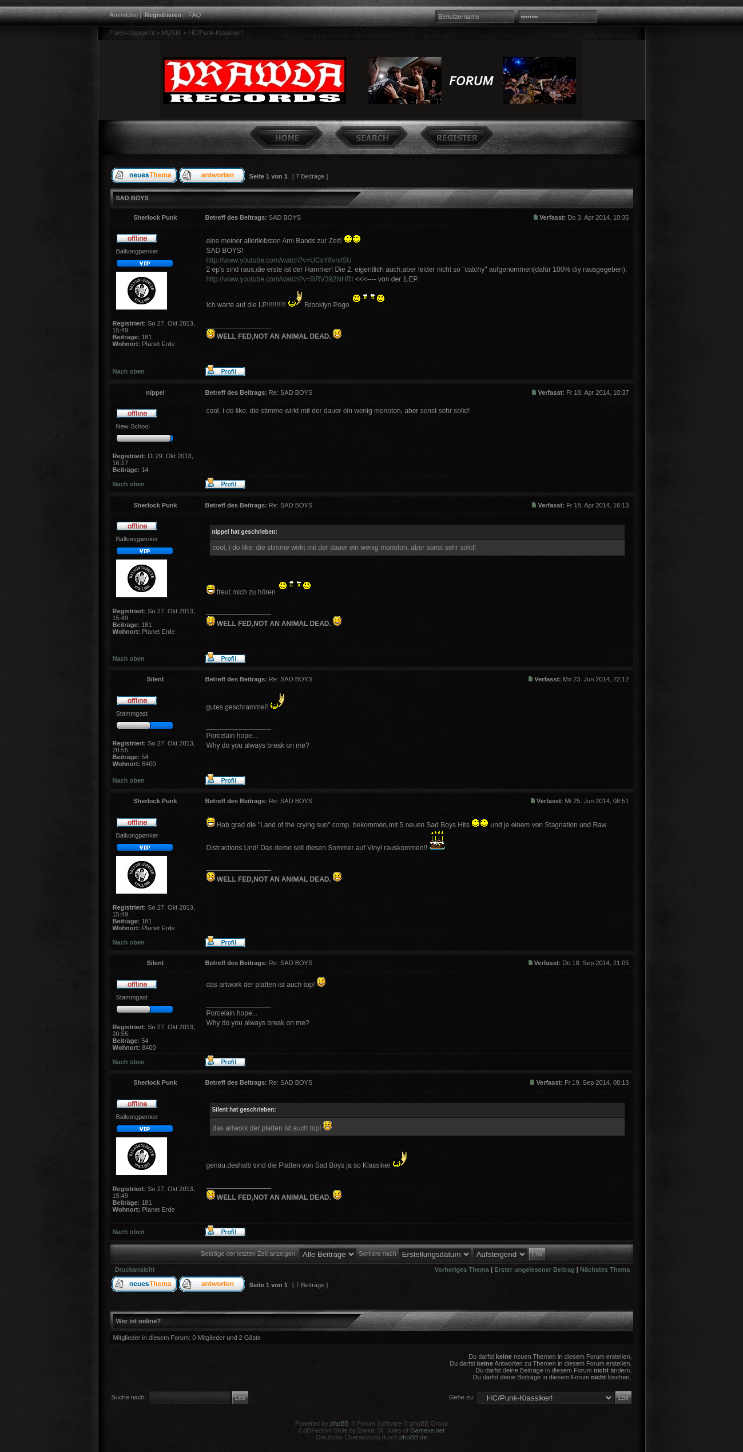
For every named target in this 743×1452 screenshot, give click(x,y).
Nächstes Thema (605, 1269)
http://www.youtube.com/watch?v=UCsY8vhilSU (279, 260)
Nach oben (129, 371)
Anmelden (124, 14)
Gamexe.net (427, 1430)
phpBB (339, 1423)
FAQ (194, 14)
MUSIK (172, 32)
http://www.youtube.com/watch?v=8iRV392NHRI (279, 279)
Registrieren (163, 14)
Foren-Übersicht (132, 32)
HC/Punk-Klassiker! (216, 32)
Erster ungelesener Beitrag (534, 1269)
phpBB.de (413, 1437)
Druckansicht (135, 1269)
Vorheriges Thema (462, 1269)
